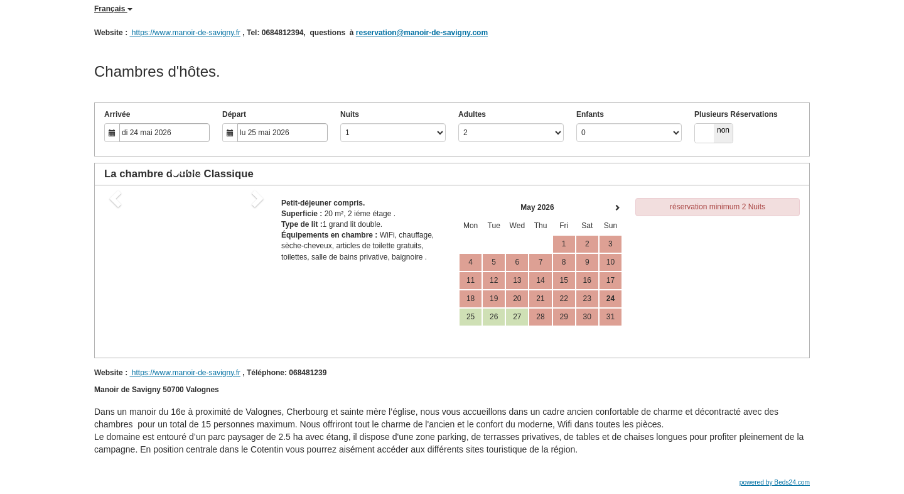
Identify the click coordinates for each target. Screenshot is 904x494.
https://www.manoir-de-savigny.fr (184, 32)
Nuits (349, 114)
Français (113, 8)
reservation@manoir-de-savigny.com (422, 32)
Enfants (590, 114)
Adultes (472, 114)
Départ (234, 114)
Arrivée (117, 114)
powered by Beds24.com (775, 482)
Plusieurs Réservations (736, 114)
